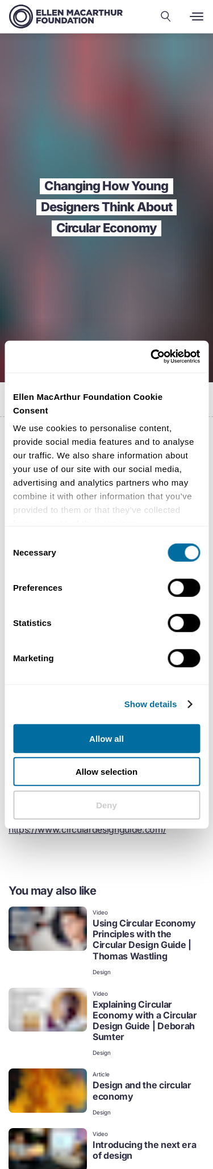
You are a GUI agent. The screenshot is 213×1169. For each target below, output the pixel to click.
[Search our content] (166, 16)
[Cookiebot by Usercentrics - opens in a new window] (151, 356)
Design (102, 971)
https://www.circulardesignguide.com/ (87, 829)
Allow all (106, 738)
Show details (150, 704)
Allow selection (106, 771)
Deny (106, 804)
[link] (106, 942)
